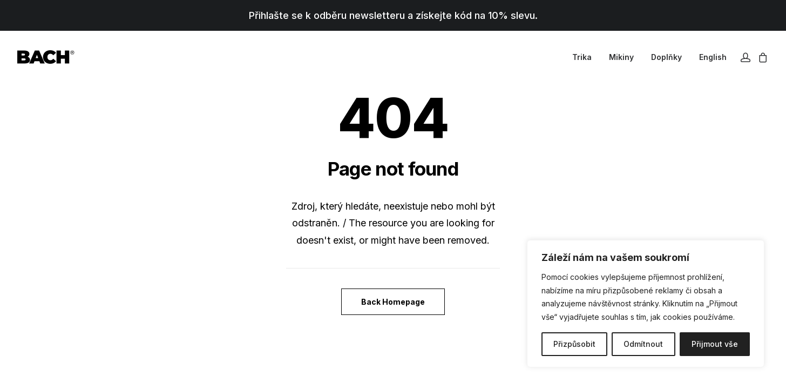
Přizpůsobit (574, 343)
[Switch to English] (709, 57)
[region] (645, 303)
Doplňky (666, 57)
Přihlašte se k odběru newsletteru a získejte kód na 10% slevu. (393, 15)
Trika (582, 57)
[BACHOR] (45, 57)
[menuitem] (582, 57)
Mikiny (621, 57)
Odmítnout (643, 343)
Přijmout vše (715, 343)
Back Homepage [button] (393, 301)
